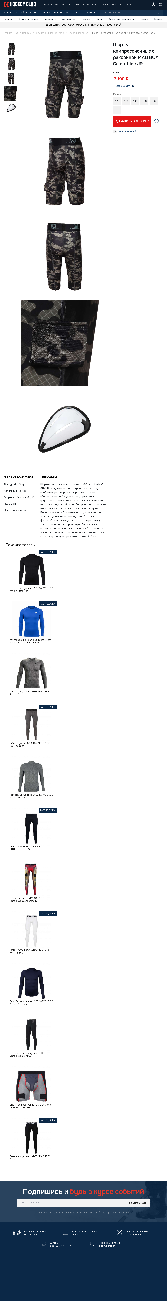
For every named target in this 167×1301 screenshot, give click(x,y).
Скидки (158, 19)
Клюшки (8, 19)
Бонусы (130, 5)
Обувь (99, 19)
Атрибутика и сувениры (121, 19)
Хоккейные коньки (28, 19)
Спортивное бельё (78, 33)
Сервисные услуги (84, 13)
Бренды (144, 19)
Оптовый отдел (89, 5)
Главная (8, 33)
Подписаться (137, 1203)
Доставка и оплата (49, 5)
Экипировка (50, 19)
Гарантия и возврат (70, 5)
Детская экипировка (55, 13)
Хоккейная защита (27, 13)
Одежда (85, 19)
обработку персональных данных (111, 1212)
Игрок (7, 13)
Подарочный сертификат (111, 5)
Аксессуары (68, 19)
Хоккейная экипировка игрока (48, 33)
